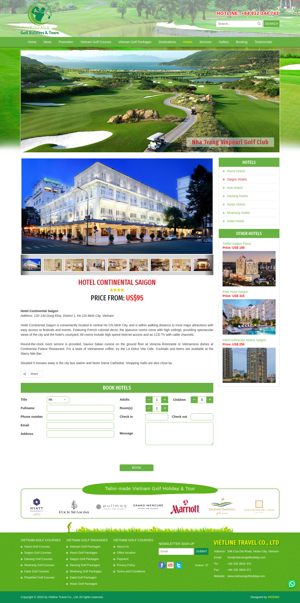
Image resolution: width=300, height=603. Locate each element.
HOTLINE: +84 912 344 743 (248, 13)
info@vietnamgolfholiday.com (246, 557)
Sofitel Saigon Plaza (237, 243)
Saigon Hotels (235, 179)
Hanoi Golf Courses (35, 546)
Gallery (224, 42)
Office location (124, 552)
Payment (120, 559)
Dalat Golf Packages (81, 577)
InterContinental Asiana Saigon (244, 340)
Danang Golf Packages (83, 565)
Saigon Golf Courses (36, 552)
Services (206, 42)
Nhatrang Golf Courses (37, 565)
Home (32, 42)
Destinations (167, 42)
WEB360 (273, 597)
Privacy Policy (124, 565)
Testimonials (263, 42)
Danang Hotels (235, 196)
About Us (121, 546)
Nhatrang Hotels (236, 213)
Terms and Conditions (129, 571)
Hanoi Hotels (234, 171)
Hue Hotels (233, 188)
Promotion (66, 42)
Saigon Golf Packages (82, 559)
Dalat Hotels (233, 221)
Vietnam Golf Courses (95, 42)
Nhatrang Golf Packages (84, 571)
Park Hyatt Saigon (235, 292)
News (47, 42)
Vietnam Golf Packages (135, 42)
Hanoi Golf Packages (81, 552)
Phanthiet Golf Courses (38, 577)
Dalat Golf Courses (35, 571)
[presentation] (180, 455)
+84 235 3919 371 (239, 569)
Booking (242, 42)
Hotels (187, 42)
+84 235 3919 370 (239, 563)
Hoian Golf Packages (81, 583)
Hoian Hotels (234, 204)
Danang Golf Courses (37, 559)
